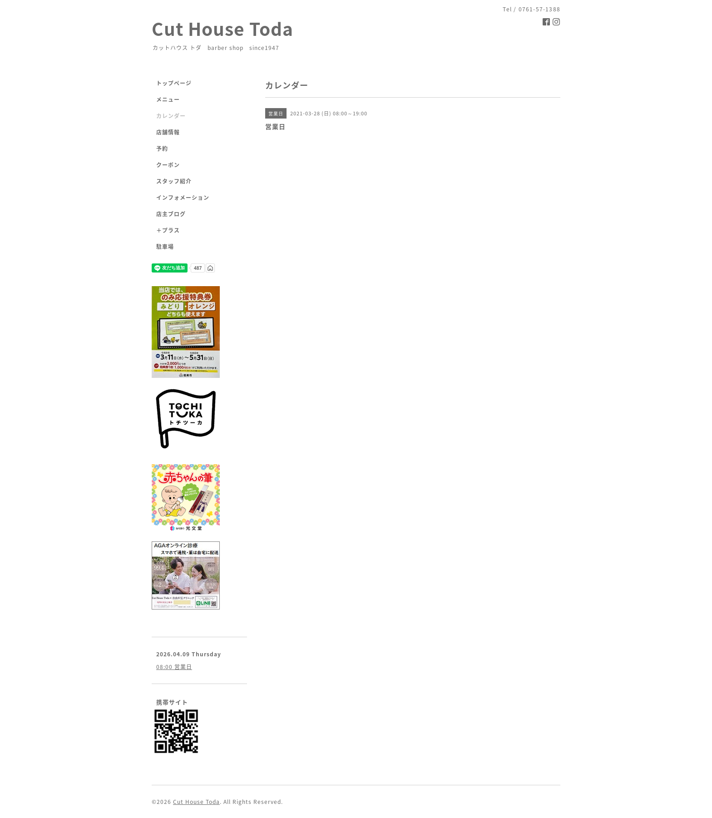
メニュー (168, 99)
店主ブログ (171, 214)
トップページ (174, 83)
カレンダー (171, 116)
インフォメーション (182, 197)
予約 (162, 148)
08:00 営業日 (174, 667)
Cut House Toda (222, 28)
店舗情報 (168, 132)
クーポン (168, 165)
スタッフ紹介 (174, 181)
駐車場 (165, 247)
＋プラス (168, 230)
